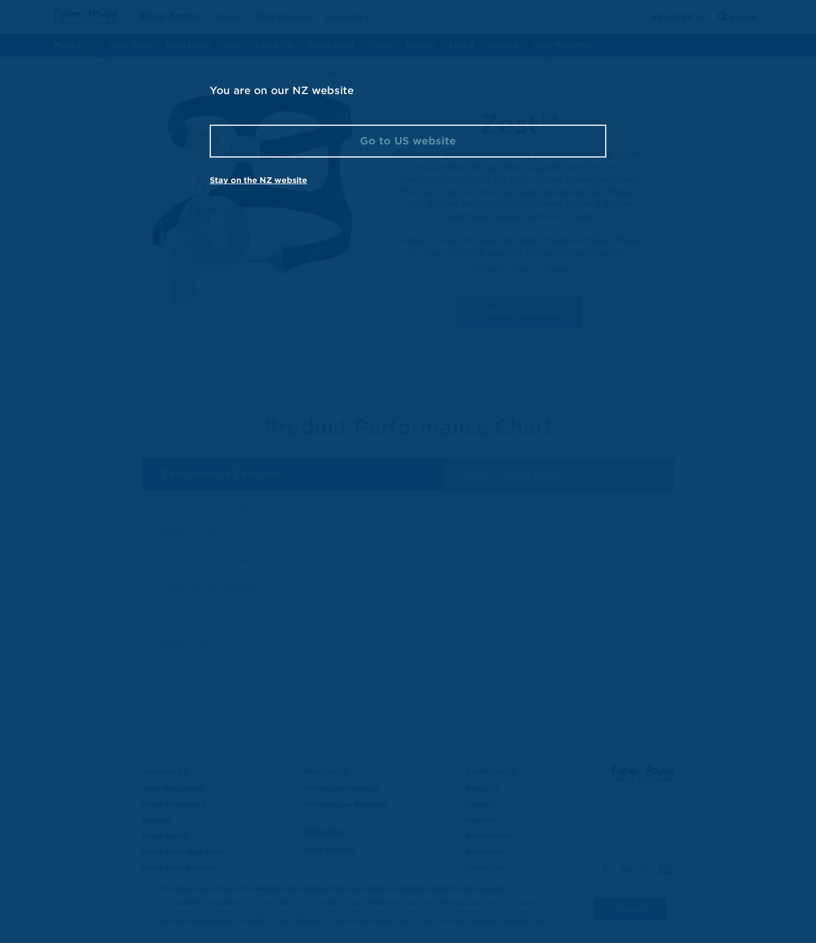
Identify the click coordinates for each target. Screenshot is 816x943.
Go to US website (408, 141)
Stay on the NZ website (258, 180)
